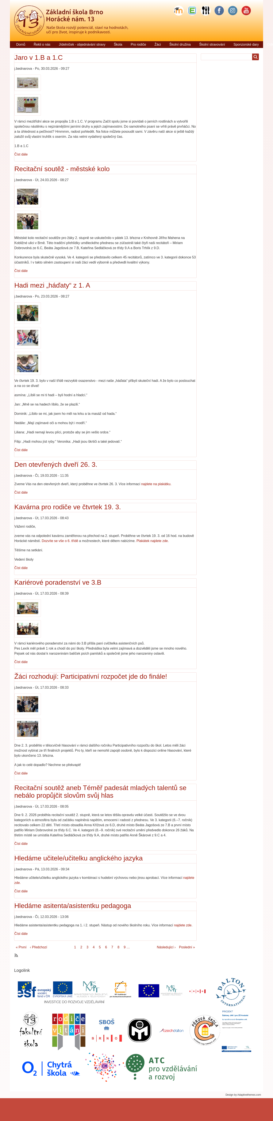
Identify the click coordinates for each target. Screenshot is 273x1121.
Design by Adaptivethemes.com (243, 1094)
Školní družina (180, 44)
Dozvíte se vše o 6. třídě (60, 541)
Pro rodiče (138, 44)
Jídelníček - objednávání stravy (82, 44)
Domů (20, 44)
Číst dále (21, 154)
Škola (118, 44)
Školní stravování (212, 44)
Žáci (157, 44)
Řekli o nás (42, 44)
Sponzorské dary (246, 44)
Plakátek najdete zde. (153, 541)
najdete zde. (182, 925)
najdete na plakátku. (156, 484)
